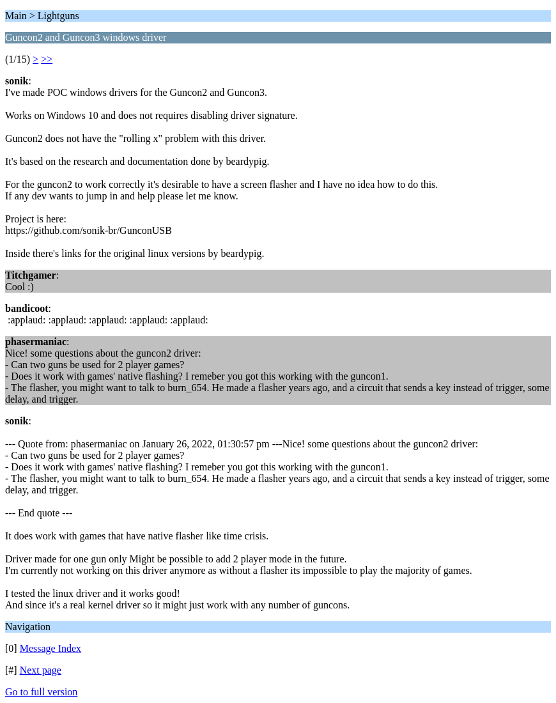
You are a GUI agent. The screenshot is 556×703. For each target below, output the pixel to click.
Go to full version (41, 691)
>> (46, 59)
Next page (40, 670)
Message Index (50, 648)
